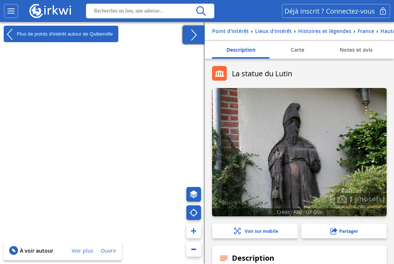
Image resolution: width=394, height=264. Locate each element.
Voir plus (82, 250)
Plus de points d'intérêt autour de (58, 34)
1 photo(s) (361, 199)
